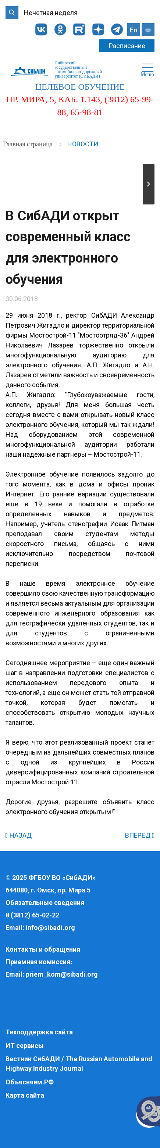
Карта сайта (25, 1095)
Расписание (127, 46)
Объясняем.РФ (30, 1082)
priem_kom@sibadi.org (62, 974)
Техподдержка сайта (39, 1032)
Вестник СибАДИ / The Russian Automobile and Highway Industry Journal (79, 1063)
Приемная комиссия (38, 962)
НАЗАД (19, 835)
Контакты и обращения (43, 949)
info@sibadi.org (50, 927)
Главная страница (28, 144)
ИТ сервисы (25, 1045)
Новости (82, 144)
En (133, 30)
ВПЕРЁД (139, 835)
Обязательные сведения (45, 902)
